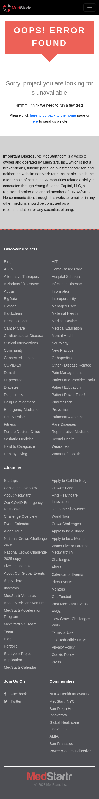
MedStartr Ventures (20, 595)
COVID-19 (12, 365)
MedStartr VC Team (20, 624)
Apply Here (13, 581)
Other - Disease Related (71, 365)
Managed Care (64, 306)
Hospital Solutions (66, 276)
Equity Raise (14, 417)
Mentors (58, 589)
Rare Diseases (64, 424)
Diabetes (11, 387)
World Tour (13, 531)
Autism (9, 291)
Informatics (61, 291)
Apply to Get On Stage (70, 480)
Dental (9, 372)
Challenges (61, 560)
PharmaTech (62, 402)
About (57, 567)
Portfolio (10, 646)
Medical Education (67, 328)
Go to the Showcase (68, 509)
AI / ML (10, 269)
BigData (10, 299)
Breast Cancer (15, 321)
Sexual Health (63, 439)
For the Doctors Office (22, 432)
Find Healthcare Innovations (65, 498)
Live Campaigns (17, 566)
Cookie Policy (63, 655)
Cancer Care (14, 328)
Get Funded (61, 597)
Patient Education (66, 387)
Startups (11, 480)
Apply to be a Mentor (69, 538)
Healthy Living (15, 454)
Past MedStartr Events (70, 604)
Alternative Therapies (21, 276)
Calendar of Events (67, 574)
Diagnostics (13, 395)
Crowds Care (62, 488)
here (34, 121)
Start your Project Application (18, 656)
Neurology (60, 343)
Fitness (10, 424)
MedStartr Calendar (20, 667)
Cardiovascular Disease (23, 336)
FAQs (56, 611)
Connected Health (19, 358)
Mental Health (63, 336)
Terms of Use (62, 632)
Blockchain (13, 313)
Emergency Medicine (21, 409)
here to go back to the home (53, 115)
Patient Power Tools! (68, 395)
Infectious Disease (67, 284)
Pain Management (67, 372)
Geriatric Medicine (19, 439)
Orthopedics (62, 358)
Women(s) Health (66, 454)
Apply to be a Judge (68, 531)
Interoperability (64, 299)
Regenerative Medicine (70, 432)
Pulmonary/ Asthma (68, 417)
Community (13, 350)
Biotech (10, 306)
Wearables (60, 446)
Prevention (60, 409)
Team (8, 631)
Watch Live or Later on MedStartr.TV (70, 549)
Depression (13, 380)
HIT (55, 262)
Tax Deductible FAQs (69, 640)
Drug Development (19, 402)
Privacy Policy (63, 647)
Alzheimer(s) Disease (21, 284)
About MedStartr (17, 495)
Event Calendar (17, 524)
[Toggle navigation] (89, 7)
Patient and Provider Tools (73, 380)
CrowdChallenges (66, 524)
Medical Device (64, 321)
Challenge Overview (20, 488)
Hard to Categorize (19, 446)
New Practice (62, 350)
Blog (7, 262)
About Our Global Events (24, 573)
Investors (11, 588)
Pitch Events (62, 582)
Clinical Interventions (21, 343)
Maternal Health (65, 313)
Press (56, 662)
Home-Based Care (67, 269)
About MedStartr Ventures (25, 603)
